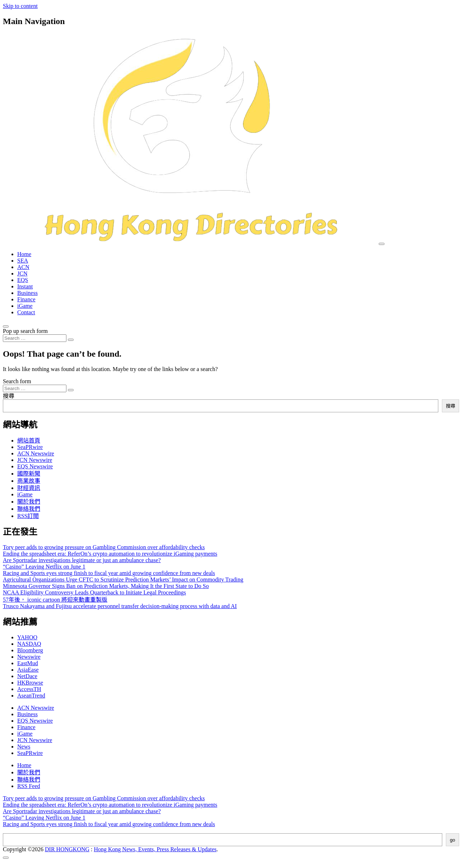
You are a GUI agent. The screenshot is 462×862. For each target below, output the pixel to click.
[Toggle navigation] (381, 244)
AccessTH (29, 689)
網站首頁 (28, 440)
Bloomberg (30, 650)
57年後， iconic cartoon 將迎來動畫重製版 (55, 600)
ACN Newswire (35, 453)
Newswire (29, 657)
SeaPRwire (30, 447)
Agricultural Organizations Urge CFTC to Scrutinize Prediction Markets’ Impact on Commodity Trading (123, 579)
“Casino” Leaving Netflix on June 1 (44, 567)
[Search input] (34, 338)
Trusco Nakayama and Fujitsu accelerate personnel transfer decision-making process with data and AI (120, 606)
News (23, 746)
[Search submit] (71, 340)
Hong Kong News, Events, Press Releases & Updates (155, 849)
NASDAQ (29, 644)
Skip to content (20, 6)
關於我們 (28, 502)
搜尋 (8, 396)
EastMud (27, 663)
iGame (25, 306)
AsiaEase (28, 670)
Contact (26, 312)
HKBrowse (30, 683)
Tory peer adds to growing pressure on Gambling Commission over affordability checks (104, 547)
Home (24, 254)
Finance (26, 299)
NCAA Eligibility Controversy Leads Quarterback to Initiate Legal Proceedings (94, 592)
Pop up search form (25, 331)
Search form (17, 381)
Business (27, 293)
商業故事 (28, 481)
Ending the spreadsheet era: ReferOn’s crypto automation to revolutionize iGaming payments (110, 554)
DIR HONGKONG (67, 849)
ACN (23, 267)
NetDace (27, 676)
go (452, 840)
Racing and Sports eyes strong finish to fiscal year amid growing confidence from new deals (109, 573)
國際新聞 (28, 474)
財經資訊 (28, 488)
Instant (25, 286)
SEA (22, 261)
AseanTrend (31, 695)
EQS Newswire (35, 466)
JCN (22, 273)
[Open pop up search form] (6, 326)
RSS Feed (28, 786)
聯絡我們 (28, 509)
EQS (22, 280)
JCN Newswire (34, 460)
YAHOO (27, 637)
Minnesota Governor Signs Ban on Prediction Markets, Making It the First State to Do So (106, 586)
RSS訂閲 (28, 516)
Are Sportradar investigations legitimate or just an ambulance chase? (82, 560)
